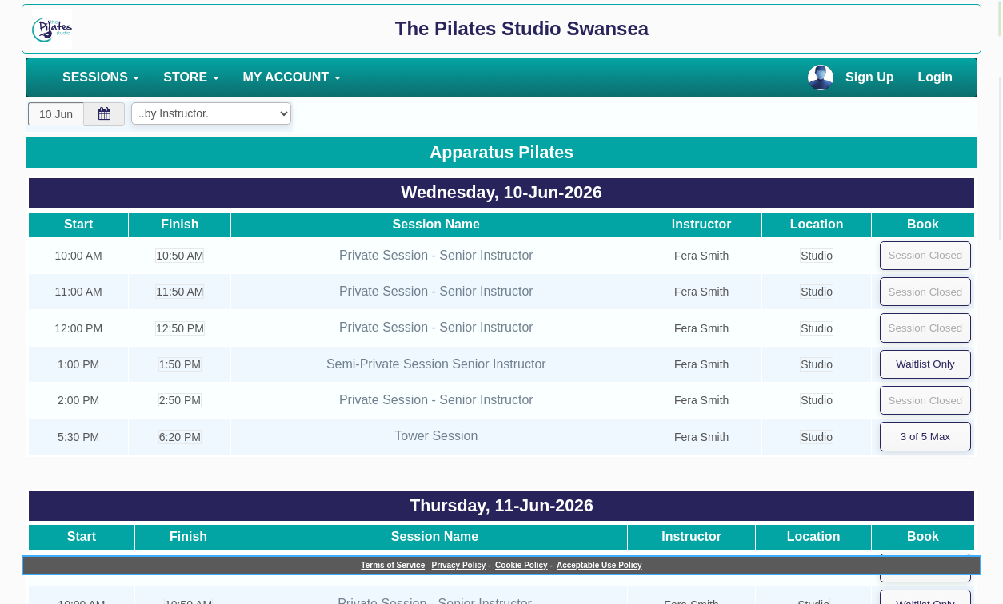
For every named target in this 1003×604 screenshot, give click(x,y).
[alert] (1000, 19)
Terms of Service (393, 565)
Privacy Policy (459, 565)
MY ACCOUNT (292, 77)
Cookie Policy (521, 565)
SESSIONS (100, 77)
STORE (190, 77)
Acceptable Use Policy (599, 565)
